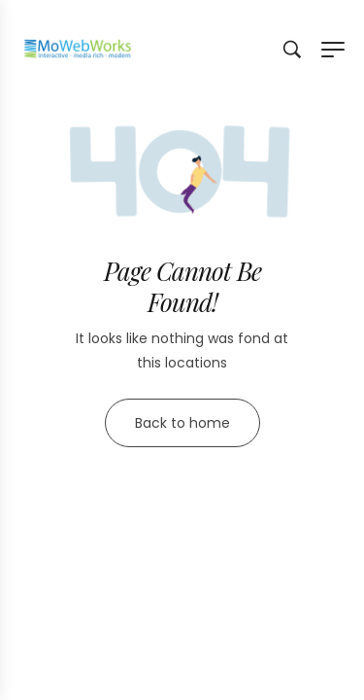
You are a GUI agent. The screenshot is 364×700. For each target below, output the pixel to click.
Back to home (182, 423)
